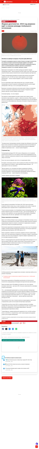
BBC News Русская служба (15, 19)
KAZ (36, 1)
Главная (3, 7)
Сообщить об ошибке (6, 323)
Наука (6, 337)
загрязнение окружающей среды (14, 337)
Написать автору (33, 31)
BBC (2, 337)
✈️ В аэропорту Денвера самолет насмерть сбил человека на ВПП (17, 368)
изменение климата (26, 337)
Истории (7, 7)
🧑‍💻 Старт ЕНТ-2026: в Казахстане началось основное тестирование (17, 364)
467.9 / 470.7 (5, 4)
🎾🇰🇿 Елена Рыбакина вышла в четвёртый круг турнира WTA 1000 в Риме (18, 359)
